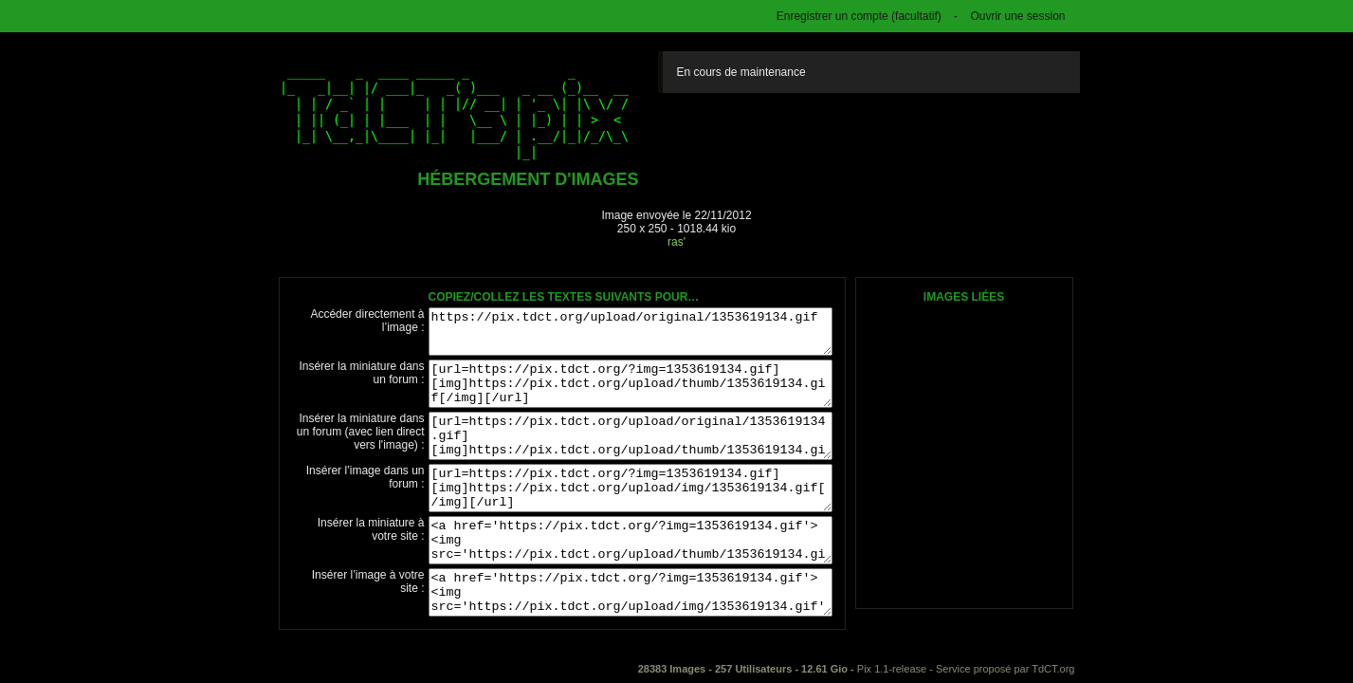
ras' (676, 242)
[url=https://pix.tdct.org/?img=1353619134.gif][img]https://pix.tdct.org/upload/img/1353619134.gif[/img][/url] (630, 488)
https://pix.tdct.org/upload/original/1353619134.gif (630, 331)
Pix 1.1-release (891, 668)
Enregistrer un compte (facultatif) (859, 16)
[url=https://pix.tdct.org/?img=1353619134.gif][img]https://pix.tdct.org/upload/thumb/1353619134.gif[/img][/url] (630, 384)
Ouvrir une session (1017, 16)
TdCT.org (1053, 668)
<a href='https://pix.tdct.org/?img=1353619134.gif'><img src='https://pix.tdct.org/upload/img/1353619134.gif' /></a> (630, 592)
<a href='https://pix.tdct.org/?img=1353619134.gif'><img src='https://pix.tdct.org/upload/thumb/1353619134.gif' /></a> (630, 540)
